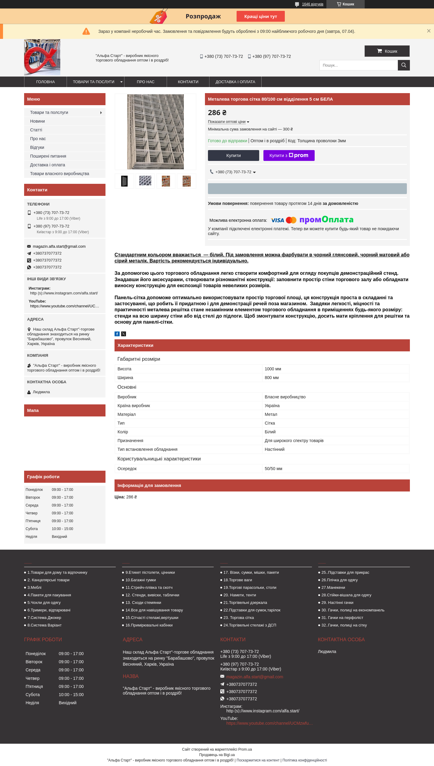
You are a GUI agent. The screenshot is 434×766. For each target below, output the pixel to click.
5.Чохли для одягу (44, 602)
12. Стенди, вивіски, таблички (152, 595)
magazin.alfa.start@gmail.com (59, 246)
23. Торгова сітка (239, 617)
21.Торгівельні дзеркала (245, 602)
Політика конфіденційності (304, 760)
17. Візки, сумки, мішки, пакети (251, 572)
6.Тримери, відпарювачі (48, 610)
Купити (233, 155)
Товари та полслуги (49, 112)
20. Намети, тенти (240, 595)
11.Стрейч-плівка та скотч (148, 587)
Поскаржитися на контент (258, 760)
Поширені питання (48, 156)
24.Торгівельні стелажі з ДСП (250, 625)
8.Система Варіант (44, 625)
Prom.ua (245, 749)
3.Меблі (34, 587)
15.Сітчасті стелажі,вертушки (151, 617)
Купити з (288, 155)
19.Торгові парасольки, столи (250, 587)
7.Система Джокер (44, 617)
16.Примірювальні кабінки (148, 625)
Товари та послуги (93, 82)
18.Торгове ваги (238, 580)
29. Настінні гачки (338, 602)
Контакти (188, 82)
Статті (36, 129)
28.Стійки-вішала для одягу (346, 595)
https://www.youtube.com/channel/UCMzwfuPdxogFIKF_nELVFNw (65, 306)
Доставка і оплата (235, 82)
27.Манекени (333, 587)
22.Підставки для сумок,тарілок (252, 610)
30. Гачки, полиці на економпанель (353, 610)
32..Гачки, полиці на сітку (344, 625)
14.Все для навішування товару (154, 610)
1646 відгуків (312, 4)
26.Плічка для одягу (340, 580)
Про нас (146, 82)
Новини (37, 121)
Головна (45, 82)
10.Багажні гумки (140, 580)
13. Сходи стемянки (143, 602)
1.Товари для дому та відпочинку (57, 572)
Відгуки (37, 147)
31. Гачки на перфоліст (342, 617)
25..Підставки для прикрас (346, 572)
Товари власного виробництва (59, 173)
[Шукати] (404, 65)
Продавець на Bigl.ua (217, 755)
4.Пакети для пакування (49, 595)
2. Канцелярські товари (48, 580)
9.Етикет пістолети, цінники (150, 572)
